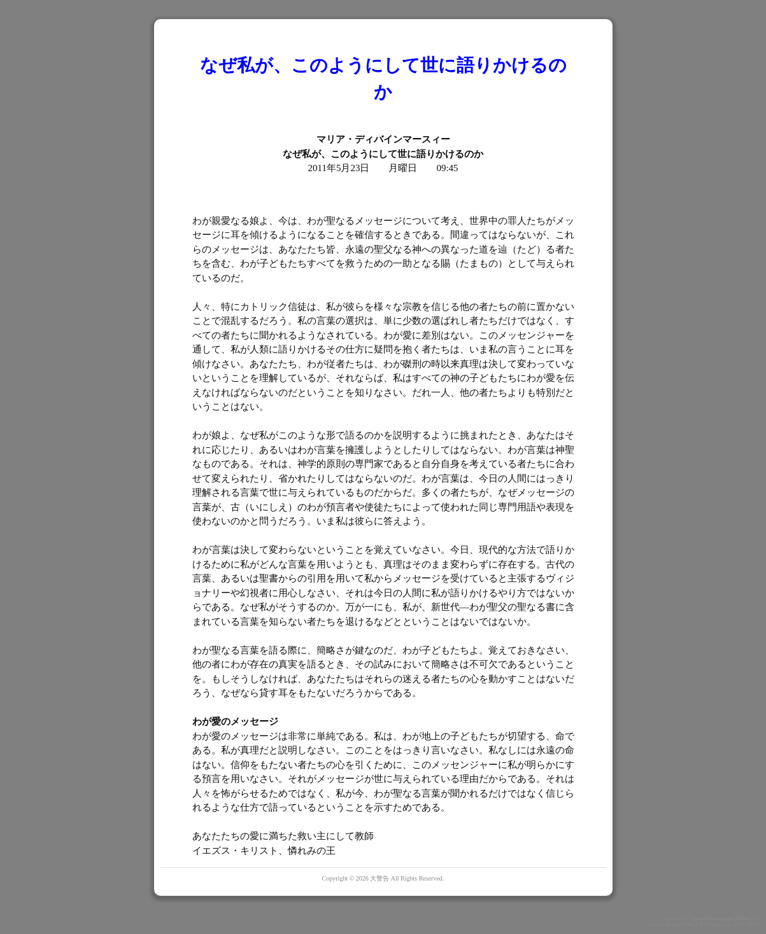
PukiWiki (682, 924)
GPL (737, 924)
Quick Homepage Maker (721, 918)
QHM (753, 924)
